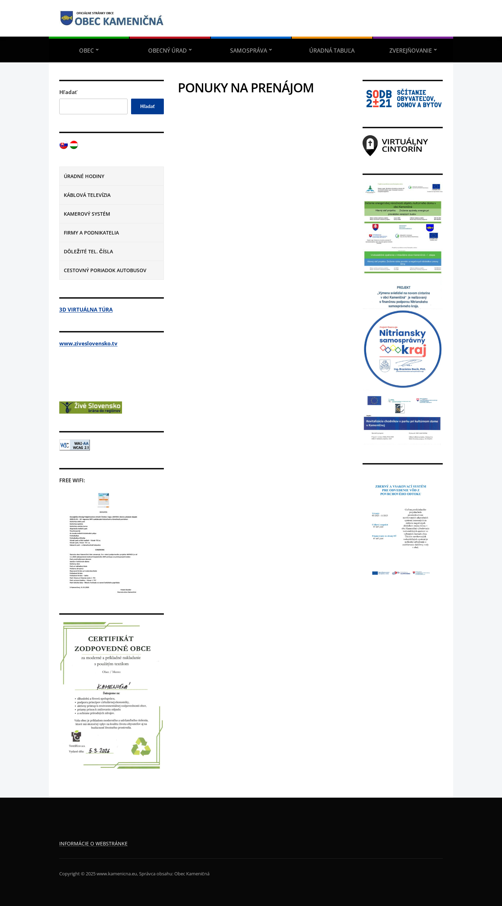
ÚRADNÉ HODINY (84, 176)
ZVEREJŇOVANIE (410, 50)
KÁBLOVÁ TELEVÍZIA (87, 195)
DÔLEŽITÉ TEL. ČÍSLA (88, 251)
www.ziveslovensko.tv (88, 343)
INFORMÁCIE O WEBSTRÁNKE (93, 843)
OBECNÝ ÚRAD (167, 50)
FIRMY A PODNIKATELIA (91, 232)
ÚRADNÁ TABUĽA (332, 50)
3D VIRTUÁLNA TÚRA (86, 309)
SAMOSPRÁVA (248, 50)
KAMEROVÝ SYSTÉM (87, 213)
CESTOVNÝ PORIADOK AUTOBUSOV (105, 270)
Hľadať (68, 92)
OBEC (86, 50)
